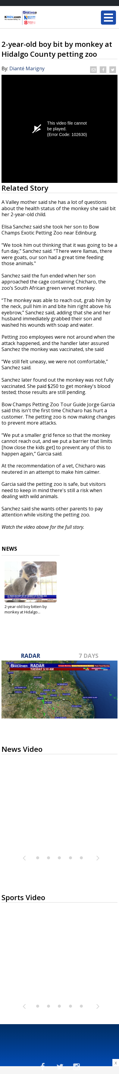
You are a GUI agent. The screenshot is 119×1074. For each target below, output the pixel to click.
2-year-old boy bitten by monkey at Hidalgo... (26, 609)
